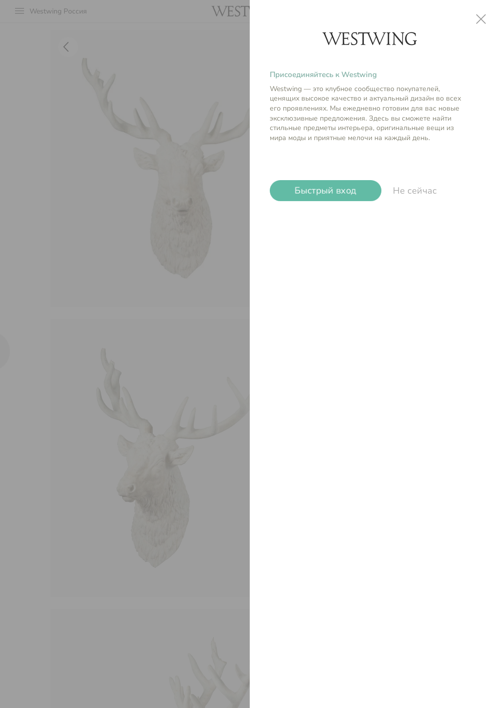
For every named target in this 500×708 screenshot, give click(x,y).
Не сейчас (415, 191)
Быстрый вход (325, 191)
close (481, 19)
